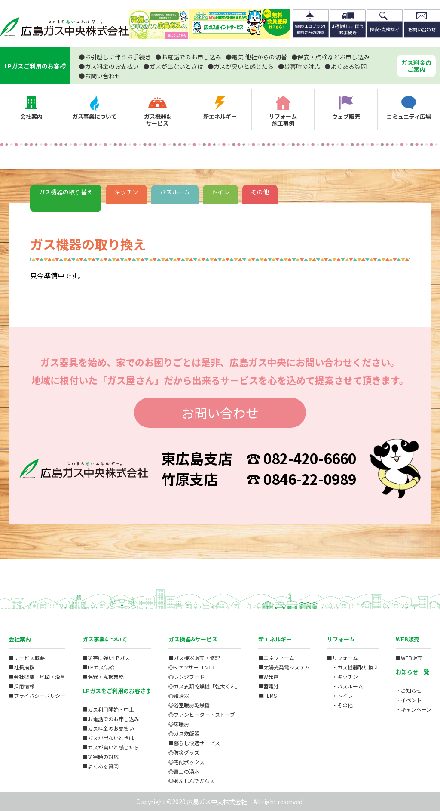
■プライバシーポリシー (37, 695)
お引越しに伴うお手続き (115, 56)
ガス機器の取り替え (66, 192)
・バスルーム (345, 686)
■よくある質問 (100, 766)
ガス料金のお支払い (109, 66)
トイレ (220, 192)
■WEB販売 (409, 657)
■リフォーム (342, 657)
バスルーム (175, 192)
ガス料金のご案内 (416, 66)
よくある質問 (345, 66)
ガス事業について (104, 639)
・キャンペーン (413, 709)
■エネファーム (276, 657)
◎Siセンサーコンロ (191, 667)
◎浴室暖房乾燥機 (189, 705)
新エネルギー (275, 639)
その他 (260, 192)
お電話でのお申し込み (188, 56)
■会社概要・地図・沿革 (37, 676)
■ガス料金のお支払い (108, 728)
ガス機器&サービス (192, 639)
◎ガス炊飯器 (183, 733)
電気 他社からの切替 (256, 56)
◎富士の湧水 (183, 771)
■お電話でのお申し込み (110, 718)
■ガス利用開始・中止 (108, 709)
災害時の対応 (299, 66)
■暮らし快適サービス (194, 742)
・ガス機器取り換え (353, 667)
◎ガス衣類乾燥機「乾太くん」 (204, 686)
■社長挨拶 (21, 667)
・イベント (409, 699)
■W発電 (268, 676)
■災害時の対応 (100, 756)
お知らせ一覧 (412, 672)
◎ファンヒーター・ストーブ (201, 714)
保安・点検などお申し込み (330, 56)
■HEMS (267, 695)
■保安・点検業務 (103, 676)
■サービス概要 (27, 657)
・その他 (340, 705)
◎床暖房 (178, 724)
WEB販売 (407, 639)
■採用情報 (21, 686)
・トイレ (340, 695)
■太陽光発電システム (284, 667)
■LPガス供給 (98, 667)
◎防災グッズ (183, 752)
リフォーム (341, 639)
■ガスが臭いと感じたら (110, 747)
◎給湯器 (178, 695)
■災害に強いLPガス (106, 657)
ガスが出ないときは (173, 66)
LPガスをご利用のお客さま (116, 691)
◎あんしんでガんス (191, 780)
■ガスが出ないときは (108, 737)
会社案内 (20, 639)
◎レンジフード (186, 676)
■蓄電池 (268, 686)
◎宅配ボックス (186, 761)
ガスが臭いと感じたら (241, 66)
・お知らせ (409, 690)
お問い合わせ (100, 75)
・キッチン (342, 676)
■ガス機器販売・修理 (194, 657)
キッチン (126, 192)
